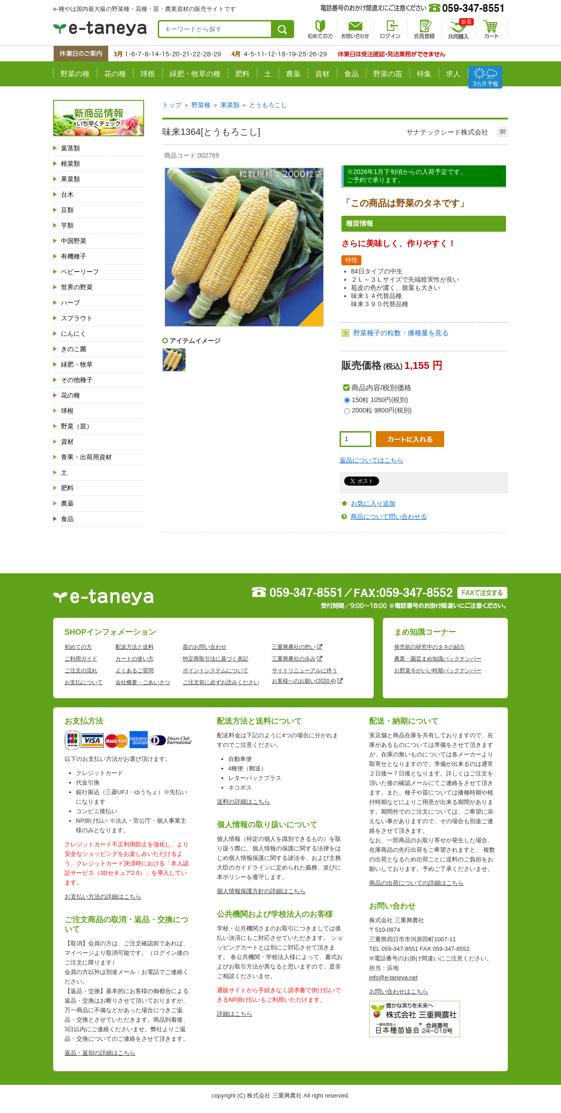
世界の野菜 (77, 287)
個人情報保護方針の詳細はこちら (261, 891)
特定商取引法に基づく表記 (215, 659)
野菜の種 (75, 74)
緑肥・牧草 (77, 364)
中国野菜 (73, 240)
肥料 (242, 74)
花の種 (115, 74)
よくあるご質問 (134, 670)
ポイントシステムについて (215, 670)
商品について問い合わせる (389, 516)
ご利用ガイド (81, 659)
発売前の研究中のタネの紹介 (429, 647)
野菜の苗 (387, 74)
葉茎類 (70, 148)
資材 (322, 74)
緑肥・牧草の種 (195, 74)
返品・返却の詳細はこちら (100, 1052)
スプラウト (77, 318)
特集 (424, 74)
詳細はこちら (234, 1013)
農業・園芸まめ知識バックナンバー (437, 659)
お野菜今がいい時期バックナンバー (437, 670)
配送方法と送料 (134, 647)
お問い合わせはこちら (398, 991)
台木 (67, 194)
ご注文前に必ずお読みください (221, 682)
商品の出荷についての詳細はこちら (416, 882)
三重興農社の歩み (294, 659)
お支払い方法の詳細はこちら (103, 896)
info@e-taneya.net (393, 977)
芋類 (67, 225)
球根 (147, 74)
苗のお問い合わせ (204, 647)
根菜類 (70, 163)
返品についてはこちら (371, 460)
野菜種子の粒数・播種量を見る (401, 333)
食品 (351, 74)
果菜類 (70, 179)
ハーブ (70, 302)
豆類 (67, 210)
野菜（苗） (77, 426)
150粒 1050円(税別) (380, 399)
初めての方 (78, 647)
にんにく (73, 333)
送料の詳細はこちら (243, 801)
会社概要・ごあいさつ (142, 682)
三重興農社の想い (294, 647)
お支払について (84, 682)
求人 (453, 74)
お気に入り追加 (373, 503)
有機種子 (73, 256)
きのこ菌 (73, 349)
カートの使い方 (134, 659)
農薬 (293, 74)
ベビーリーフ (80, 271)
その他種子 (77, 379)
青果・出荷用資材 (86, 457)
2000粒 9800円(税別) (382, 410)
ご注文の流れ (81, 670)
